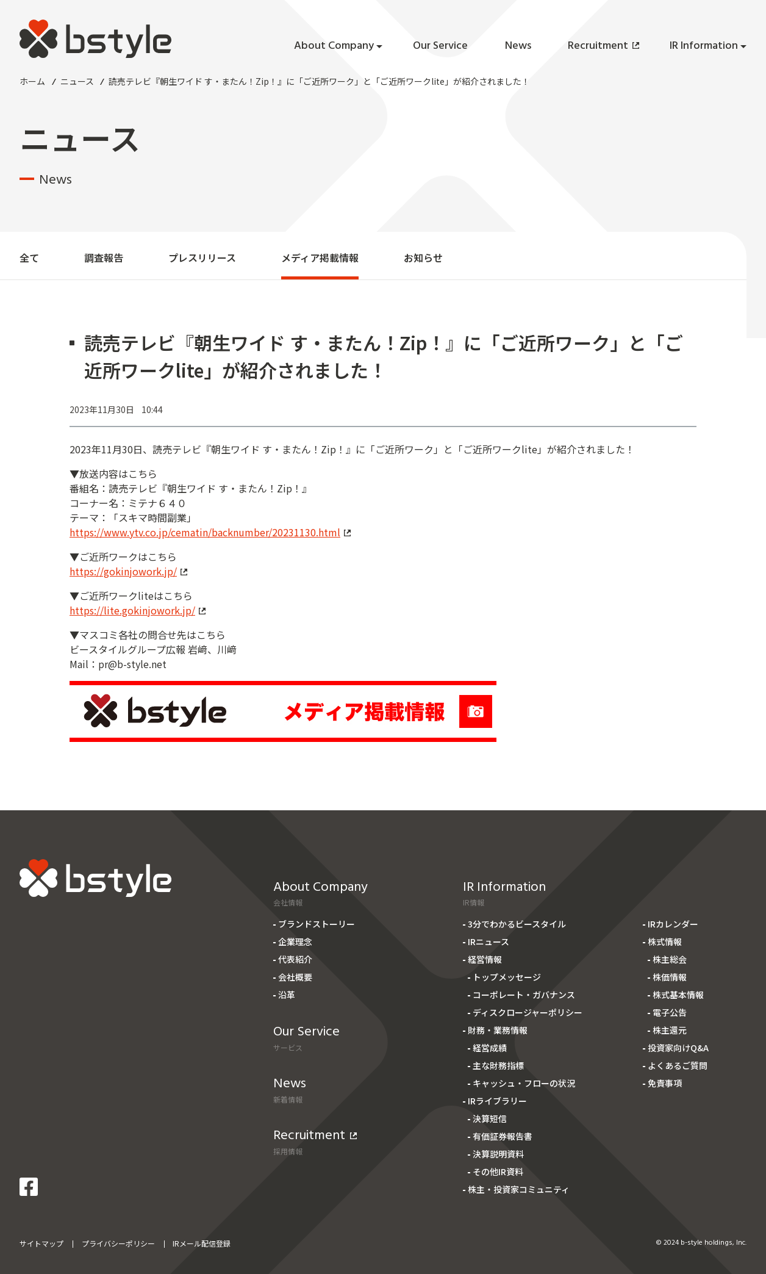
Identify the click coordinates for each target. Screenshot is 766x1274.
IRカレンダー (673, 924)
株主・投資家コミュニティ (519, 1189)
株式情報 (665, 941)
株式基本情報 (678, 994)
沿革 (286, 994)
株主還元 (670, 1030)
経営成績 (490, 1048)
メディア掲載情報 (320, 257)
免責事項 (665, 1083)
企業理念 (295, 941)
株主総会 (670, 959)
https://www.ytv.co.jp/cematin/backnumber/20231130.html (210, 532)
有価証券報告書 (502, 1136)
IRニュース (488, 941)
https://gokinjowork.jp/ (128, 571)
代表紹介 (295, 959)
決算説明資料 (498, 1154)
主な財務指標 (498, 1065)
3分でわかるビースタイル (517, 924)
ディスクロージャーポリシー (527, 1012)
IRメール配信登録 (202, 1243)
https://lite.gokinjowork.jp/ (138, 610)
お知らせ (423, 257)
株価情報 (670, 977)
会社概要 (295, 977)
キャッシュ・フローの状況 (524, 1083)
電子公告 (670, 1012)
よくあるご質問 (677, 1065)
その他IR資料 (498, 1171)
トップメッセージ (507, 977)
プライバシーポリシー (118, 1243)
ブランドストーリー (316, 924)
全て (29, 257)
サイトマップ (41, 1243)
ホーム (32, 81)
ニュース (77, 81)
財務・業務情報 (498, 1030)
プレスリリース (202, 257)
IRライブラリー (497, 1101)
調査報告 (103, 257)
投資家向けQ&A (678, 1048)
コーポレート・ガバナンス (524, 994)
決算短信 (490, 1118)
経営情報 (485, 959)
